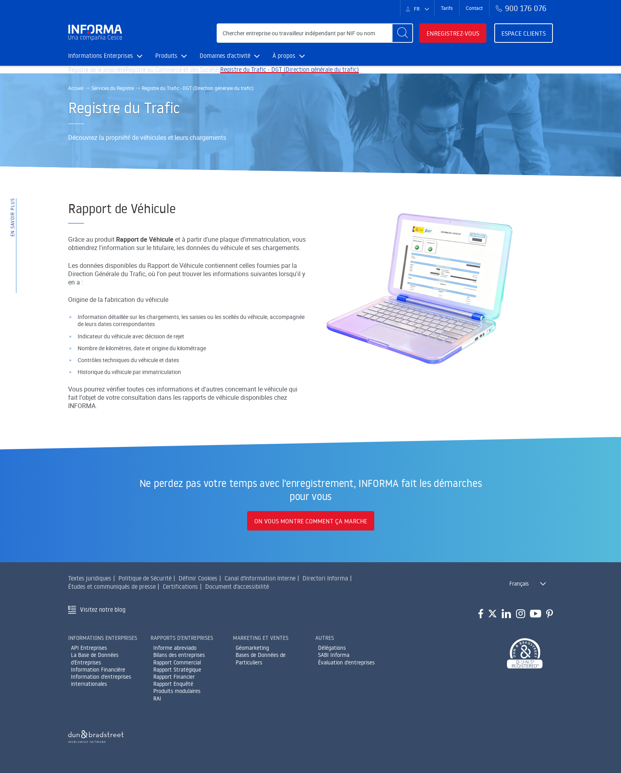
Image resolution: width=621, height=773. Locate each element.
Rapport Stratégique (177, 669)
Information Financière (98, 669)
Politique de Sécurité (144, 578)
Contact (474, 8)
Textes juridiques (89, 578)
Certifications (180, 586)
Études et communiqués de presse (112, 586)
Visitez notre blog (103, 609)
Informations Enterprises (105, 55)
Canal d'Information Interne (260, 578)
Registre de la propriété (102, 76)
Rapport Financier (174, 676)
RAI (157, 698)
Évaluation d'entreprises (346, 662)
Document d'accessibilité (237, 586)
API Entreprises (89, 647)
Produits (171, 55)
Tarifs (447, 8)
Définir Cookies (198, 578)
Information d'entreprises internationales (101, 680)
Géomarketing (252, 647)
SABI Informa (333, 655)
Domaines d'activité (230, 55)
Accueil (76, 100)
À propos (288, 55)
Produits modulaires (176, 691)
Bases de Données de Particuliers (261, 659)
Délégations (332, 647)
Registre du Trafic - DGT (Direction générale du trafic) (316, 76)
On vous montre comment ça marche (310, 521)
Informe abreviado (174, 647)
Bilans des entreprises (179, 655)
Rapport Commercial (177, 662)
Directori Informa (325, 578)
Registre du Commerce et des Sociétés (190, 76)
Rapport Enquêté (173, 683)
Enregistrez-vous (453, 33)
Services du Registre (112, 100)
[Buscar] (402, 33)
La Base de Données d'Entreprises (94, 659)
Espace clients (523, 33)
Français (519, 583)
